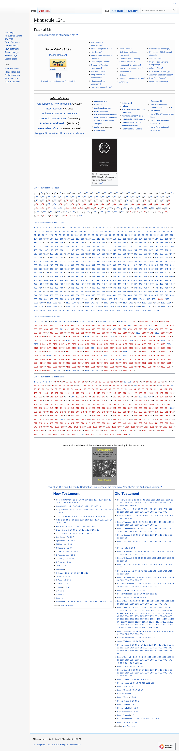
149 (129, 242)
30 (61, 196)
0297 (106, 367)
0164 (106, 344)
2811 (150, 306)
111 (145, 208)
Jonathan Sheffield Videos (160, 75)
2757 (61, 306)
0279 (131, 363)
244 (61, 258)
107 (117, 208)
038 (82, 325)
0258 (137, 359)
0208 (106, 352)
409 (77, 280)
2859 (106, 310)
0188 (118, 348)
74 (49, 204)
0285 (169, 363)
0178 (55, 348)
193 (77, 250)
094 (93, 333)
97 (49, 208)
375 (40, 276)
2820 (68, 310)
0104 (150, 333)
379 (61, 276)
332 (98, 269)
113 (159, 208)
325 (61, 269)
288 (151, 261)
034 (61, 325)
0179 (61, 348)
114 (166, 208)
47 (163, 196)
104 (95, 208)
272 (67, 261)
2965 (156, 310)
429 (40, 284)
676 (124, 295)
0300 (125, 367)
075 (135, 329)
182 (161, 246)
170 (98, 246)
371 (161, 273)
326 (67, 269)
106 (110, 208)
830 (40, 299)
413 (98, 280)
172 (109, 246)
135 (44, 215)
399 (166, 276)
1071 (78, 299)
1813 (148, 299)
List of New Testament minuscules (49, 222)
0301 (131, 367)
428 (35, 284)
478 (156, 288)
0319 (106, 370)
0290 (61, 367)
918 (72, 299)
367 (140, 273)
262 (156, 258)
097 (109, 333)
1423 (110, 299)
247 (77, 258)
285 (135, 261)
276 (88, 261)
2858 (99, 310)
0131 (42, 340)
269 (51, 261)
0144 (118, 340)
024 (146, 321)
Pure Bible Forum (156, 78)
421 (140, 280)
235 (156, 254)
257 (129, 258)
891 (56, 299)
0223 (61, 355)
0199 (49, 352)
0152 (169, 340)
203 (129, 250)
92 (157, 204)
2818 (55, 310)
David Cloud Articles (157, 82)
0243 (42, 359)
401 (35, 280)
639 (67, 295)
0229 (99, 355)
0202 (68, 352)
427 (171, 280)
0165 (112, 344)
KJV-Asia (123, 55)
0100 (125, 333)
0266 (49, 363)
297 (56, 265)
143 (98, 242)
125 (108, 211)
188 (51, 250)
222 (88, 254)
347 (35, 273)
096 (103, 333)
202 (124, 250)
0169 (137, 344)
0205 (87, 352)
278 (98, 261)
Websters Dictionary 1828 (130, 68)
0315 (80, 370)
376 (46, 276)
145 (109, 242)
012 (83, 321)
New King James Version (132, 116)
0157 (61, 344)
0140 (93, 340)
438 (88, 284)
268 (46, 261)
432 (56, 284)
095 (98, 333)
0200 (55, 352)
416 (114, 280)
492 (88, 291)
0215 (150, 352)
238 (171, 254)
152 (145, 242)
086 (51, 333)
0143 (112, 340)
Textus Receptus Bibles (100, 49)
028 (167, 321)
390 (119, 276)
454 (171, 284)
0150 (156, 340)
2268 (68, 303)
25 (171, 193)
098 (114, 333)
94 (169, 204)
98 (55, 208)
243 (56, 258)
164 (67, 246)
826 (161, 295)
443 (114, 284)
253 (109, 258)
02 (39, 321)
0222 (55, 355)
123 (94, 211)
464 (82, 288)
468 (103, 288)
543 (171, 291)
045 (119, 325)
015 (99, 321)
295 (46, 265)
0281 (144, 363)
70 (163, 200)
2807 (125, 306)
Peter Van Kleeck (98, 87)
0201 (61, 352)
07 (60, 321)
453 (166, 284)
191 (67, 250)
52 (55, 200)
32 (73, 196)
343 (156, 269)
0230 (106, 355)
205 (140, 250)
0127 (156, 336)
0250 (87, 359)
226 (109, 254)
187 (46, 250)
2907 (150, 310)
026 (156, 321)
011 (78, 321)
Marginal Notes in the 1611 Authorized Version (59, 133)
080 (161, 329)
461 (67, 288)
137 (58, 215)
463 (77, 288)
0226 (80, 355)
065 (82, 329)
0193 (150, 348)
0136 (68, 340)
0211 (125, 352)
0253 (106, 359)
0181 (74, 348)
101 (74, 208)
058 (46, 329)
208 (156, 250)
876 (51, 299)
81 (91, 204)
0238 (150, 355)
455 (35, 288)
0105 (157, 333)
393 (135, 276)
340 (140, 269)
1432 (122, 299)
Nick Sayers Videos (128, 52)
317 (161, 265)
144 (103, 242)
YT (109, 87)
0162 (93, 344)
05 (52, 321)
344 (161, 269)
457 (46, 288)
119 (65, 211)
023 (141, 321)
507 (166, 291)
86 (121, 204)
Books (96, 127)
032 (51, 325)
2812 (156, 306)
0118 (99, 336)
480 (166, 288)
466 (93, 288)
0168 (131, 344)
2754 (42, 306)
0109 (42, 336)
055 (171, 325)
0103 (144, 333)
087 (56, 333)
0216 (156, 352)
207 (151, 250)
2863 (131, 310)
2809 (137, 306)
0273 (93, 363)
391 (124, 276)
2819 (61, 310)
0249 (80, 359)
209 (161, 250)
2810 (144, 306)
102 (81, 208)
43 (139, 196)
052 (156, 325)
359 (98, 273)
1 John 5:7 (98, 105)
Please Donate (57, 55)
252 (103, 258)
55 (73, 200)
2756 (55, 306)
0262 (163, 359)
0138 (80, 340)
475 (140, 288)
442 (109, 284)
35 (91, 196)
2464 (125, 303)
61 (109, 200)
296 (51, 265)
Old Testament (45, 103)
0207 (99, 352)
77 (67, 204)
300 (72, 265)
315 (151, 265)
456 (40, 288)
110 (138, 208)
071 (114, 329)
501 (135, 291)
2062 (55, 303)
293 (35, 265)
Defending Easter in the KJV (131, 78)
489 (72, 291)
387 (103, 276)
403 (46, 280)
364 (124, 273)
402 (40, 280)
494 (98, 291)
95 (37, 208)
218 (67, 254)
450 (151, 284)
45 (151, 196)
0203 (74, 352)
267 (40, 261)
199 (109, 250)
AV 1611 (123, 82)
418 (124, 280)
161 (51, 246)
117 (51, 211)
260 (145, 258)
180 (151, 246)
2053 (167, 299)
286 (140, 261)
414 (103, 280)
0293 (80, 367)
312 (135, 265)
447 (135, 284)
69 (157, 200)
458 (51, 288)
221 (82, 254)
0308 (36, 370)
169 (93, 246)
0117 (93, 336)
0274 (99, 363)
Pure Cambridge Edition (132, 129)
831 (46, 299)
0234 (125, 355)
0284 (163, 363)
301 (77, 265)
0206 (93, 352)
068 (98, 329)
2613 (150, 303)
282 (119, 261)
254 (114, 258)
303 (88, 265)
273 (72, 261)
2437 (93, 303)
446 (129, 284)
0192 (144, 348)
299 (67, 265)
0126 (150, 336)
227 (114, 254)
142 (93, 242)
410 (82, 280)
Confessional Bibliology (159, 49)
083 (35, 333)
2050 (160, 299)
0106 (163, 333)
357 (88, 273)
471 (119, 288)
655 (82, 295)
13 (99, 193)
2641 (36, 306)
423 (151, 280)
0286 (36, 367)
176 (129, 246)
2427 (87, 303)
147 (119, 242)
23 (159, 193)
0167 (125, 344)
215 (51, 254)
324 (56, 269)
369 (151, 273)
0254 (112, 359)
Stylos (122, 75)
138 (65, 215)
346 (171, 269)
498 (119, 291)
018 (114, 321)
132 (158, 211)
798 (140, 295)
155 (161, 242)
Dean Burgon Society (100, 62)
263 (161, 258)
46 (157, 196)
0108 (36, 336)
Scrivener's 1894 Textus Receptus (59, 113)
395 (145, 276)
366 (135, 273)
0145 (125, 340)
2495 (137, 303)
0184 (93, 348)
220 (77, 254)
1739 (135, 299)
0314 (74, 370)
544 (35, 295)
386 (98, 276)
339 (135, 269)
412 (93, 280)
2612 (144, 303)
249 (88, 258)
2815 (36, 310)
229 (124, 254)
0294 (87, 367)
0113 (68, 336)
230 (129, 254)
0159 (74, 344)
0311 (55, 370)
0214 (144, 352)
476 (145, 288)
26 (37, 196)
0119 (106, 336)
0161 (87, 344)
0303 (144, 367)
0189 (125, 348)
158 (35, 246)
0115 (80, 336)
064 (77, 329)
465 (88, 288)
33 (79, 196)
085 (46, 333)
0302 (137, 367)
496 (109, 291)
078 (151, 329)
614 (61, 295)
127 (122, 211)
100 (67, 208)
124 (101, 211)
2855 (80, 310)
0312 (61, 370)
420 (135, 280)
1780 (141, 299)
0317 (93, 370)
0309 (42, 370)
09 (68, 321)
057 (40, 329)
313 (140, 265)
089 (67, 333)
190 (61, 250)
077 (145, 329)
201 (119, 250)
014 (93, 321)
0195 (163, 348)
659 (103, 295)
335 (114, 269)
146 (114, 242)
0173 (163, 344)
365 (129, 273)
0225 (74, 355)
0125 (144, 336)
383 (82, 276)
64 (127, 200)
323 (51, 269)
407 (67, 280)
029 (35, 325)
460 (61, 288)
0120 (112, 336)
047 (129, 325)
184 (171, 246)
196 (93, 250)
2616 (169, 303)
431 (51, 284)
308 (114, 265)
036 (72, 325)
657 (93, 295)
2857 (93, 310)
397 (156, 276)
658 (98, 295)
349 (46, 273)
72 (37, 204)
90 (145, 204)
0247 (68, 359)
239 (35, 258)
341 (145, 269)
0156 (55, 344)
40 (121, 196)
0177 (49, 348)
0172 (156, 344)
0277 (118, 363)
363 (119, 273)
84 (109, 204)
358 (93, 273)
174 (119, 246)
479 (161, 288)
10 (81, 193)
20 (141, 193)
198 (103, 250)
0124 (137, 336)
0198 (42, 352)
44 (145, 196)
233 (145, 254)
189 (56, 250)
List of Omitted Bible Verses (133, 119)
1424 (116, 299)
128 (129, 211)
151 (140, 242)
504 (151, 291)
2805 (112, 306)
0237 (144, 355)
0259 (144, 359)
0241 (169, 355)
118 (58, 211)
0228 (93, 355)
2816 (42, 310)
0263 (169, 359)
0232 (118, 355)
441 (103, 284)
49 (37, 200)
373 (171, 273)
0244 (49, 359)
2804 (106, 306)
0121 (118, 336)
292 (171, 261)
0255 (118, 359)
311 (129, 265)
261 (151, 258)
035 (67, 325)
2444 (99, 303)
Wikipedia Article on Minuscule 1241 (56, 35)
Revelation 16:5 (100, 101)
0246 (61, 359)
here (99, 183)
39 (115, 196)
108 (124, 208)
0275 (106, 363)
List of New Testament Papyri (46, 188)
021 (130, 321)
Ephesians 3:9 (156, 101)
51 (49, 200)
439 (93, 284)
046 (124, 325)
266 (35, 261)
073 (124, 329)
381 (72, 276)
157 (171, 242)
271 (61, 261)
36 (97, 196)
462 (72, 288)
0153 (36, 344)
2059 (36, 303)
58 (91, 200)
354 (72, 273)
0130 (36, 340)
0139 (87, 340)
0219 (36, 355)
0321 (118, 370)
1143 (84, 299)
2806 (118, 306)
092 (82, 333)
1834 (154, 299)
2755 (49, 306)
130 (143, 211)
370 (156, 273)
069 (103, 329)
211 (171, 250)
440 (98, 284)
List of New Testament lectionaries (49, 377)
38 (109, 196)
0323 (131, 370)
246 (72, 258)
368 (145, 273)
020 (125, 321)
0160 (80, 344)
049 (140, 325)
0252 (99, 359)
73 (43, 204)
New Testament (63, 103)
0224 (68, 355)
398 (161, 276)
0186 (106, 348)
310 (124, 265)
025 (151, 321)
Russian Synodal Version (53, 123)
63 (121, 200)
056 (35, 329)
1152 (90, 299)
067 (93, 329)
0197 (36, 352)
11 (87, 193)
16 (117, 193)
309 (119, 265)
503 (145, 291)
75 (55, 204)
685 (129, 295)
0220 (42, 355)
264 (166, 258)
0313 (68, 370)
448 (140, 284)
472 (124, 288)
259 (140, 258)
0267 (55, 363)
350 (51, 273)
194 (82, 250)
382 (77, 276)
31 (67, 196)
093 (88, 333)
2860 (112, 310)
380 (67, 276)
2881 (137, 310)
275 (82, 261)
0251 (93, 359)
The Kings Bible (97, 71)
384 (88, 276)
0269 (68, 363)
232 (140, 254)
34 (85, 196)
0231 (112, 355)
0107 (169, 333)
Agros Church (99, 130)
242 (51, 258)
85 (115, 204)
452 (161, 284)
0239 (156, 355)
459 (56, 288)
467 (98, 288)
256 (124, 258)
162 (56, 246)
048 (135, 325)
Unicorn (125, 106)
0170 (144, 344)
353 (67, 273)
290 (161, 261)
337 (124, 269)
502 (140, 291)
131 (151, 211)
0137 (74, 340)
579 (51, 295)
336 (119, 269)
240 (40, 258)
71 (169, 200)
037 (77, 325)
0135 (61, 340)
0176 (42, 348)
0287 (42, 367)
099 (119, 333)
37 (103, 196)
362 (114, 273)
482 (35, 291)
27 (43, 196)
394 (140, 276)
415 (109, 280)
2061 (49, 303)
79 (79, 204)
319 (171, 265)
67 (145, 200)
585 (56, 295)
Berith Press (125, 49)
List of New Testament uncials (47, 316)
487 (61, 291)
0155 (49, 344)
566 (46, 295)
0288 (49, 367)
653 (72, 295)
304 (93, 265)
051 (151, 325)
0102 (138, 333)
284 (129, 261)
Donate (53, 69)
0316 (87, 370)
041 (98, 325)
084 (40, 333)
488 (67, 291)
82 (97, 204)
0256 (125, 359)
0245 (55, 359)
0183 (87, 348)
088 (61, 333)
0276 (112, 363)
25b (129, 382)
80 (85, 204)
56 (79, 200)
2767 (74, 306)
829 (35, 299)
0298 (112, 367)
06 (56, 321)
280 (109, 261)
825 (156, 295)
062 (67, 329)
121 (80, 211)
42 (133, 196)
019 (120, 321)
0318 (99, 370)
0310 (49, 370)
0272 (87, 363)
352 (61, 273)
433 (61, 284)
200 (114, 250)
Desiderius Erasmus (102, 108)
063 (72, 329)
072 (119, 329)
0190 (131, 348)
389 (114, 276)
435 (72, 284)
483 (40, 291)
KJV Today (95, 52)
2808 (131, 306)
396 (151, 276)
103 (88, 208)
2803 (99, 306)
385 (93, 276)
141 (88, 242)
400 (171, 276)
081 (166, 329)
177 (135, 246)
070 (109, 329)
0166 (118, 344)
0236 (137, 355)
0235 (131, 355)
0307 (169, 367)
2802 (93, 306)
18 (129, 193)
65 (133, 200)
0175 (36, 348)
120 (72, 211)
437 (82, 284)
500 (129, 291)
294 (40, 265)
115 (37, 211)
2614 (156, 303)
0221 (49, 355)
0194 (156, 348)
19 (135, 193)
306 (103, 265)
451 (156, 284)
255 (119, 258)
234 (151, 254)
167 (82, 246)
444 (119, 284)
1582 (129, 299)
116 (44, 211)
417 (119, 280)
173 (114, 246)
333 (103, 269)
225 (103, 254)
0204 (80, 352)
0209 (112, 352)
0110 (49, 336)
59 (97, 200)
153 (151, 242)
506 (161, 291)
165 (72, 246)
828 (171, 295)
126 (115, 211)
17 (123, 193)
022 (135, 321)
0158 (68, 344)
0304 (150, 367)
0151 (163, 340)
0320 (112, 370)
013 (88, 321)
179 (145, 246)
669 (119, 295)
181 (156, 246)
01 (35, 321)
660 (109, 295)
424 (156, 280)
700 (135, 295)
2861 (118, 310)
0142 (106, 340)
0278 (125, 363)
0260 (150, 359)
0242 (36, 359)
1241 (97, 299)
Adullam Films (155, 68)
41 (127, 196)
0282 (150, 363)
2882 (144, 310)
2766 (68, 306)
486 (56, 291)
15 (111, 193)
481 (171, 288)
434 (67, 284)
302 (82, 265)
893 (67, 299)
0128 (163, 336)
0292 (74, 367)
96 (43, 208)
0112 (61, 336)
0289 (55, 367)
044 (114, 325)
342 (151, 269)
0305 (156, 367)
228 (119, 254)
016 (104, 321)
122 (87, 211)
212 (35, 254)
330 (88, 269)
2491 (131, 303)
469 (109, 288)
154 (156, 242)
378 (56, 276)
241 (46, 258)
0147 (137, 340)
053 (161, 325)
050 (145, 325)
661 (114, 295)
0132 (49, 340)
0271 (80, 363)
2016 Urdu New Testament (53, 118)
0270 (74, 363)
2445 (106, 303)
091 (77, 333)
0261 (156, 359)
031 (46, 325)
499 (124, 291)
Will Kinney (155, 111)
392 (129, 276)
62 (115, 200)
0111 (55, 336)
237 (166, 254)
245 (67, 258)
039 (88, 325)
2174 (61, 303)
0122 (125, 336)
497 (114, 291)
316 (156, 265)
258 (135, 258)
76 (61, 204)
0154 (42, 344)
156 (166, 242)
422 (145, 280)
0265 (42, 363)
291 (166, 261)
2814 (169, 306)
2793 (87, 306)
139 (72, 215)
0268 (61, 363)
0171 (150, 344)
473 (129, 288)
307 (109, 265)
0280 (137, 363)
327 (72, 269)
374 (35, 276)
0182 (80, 348)
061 (61, 329)
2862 (125, 310)
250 (93, 258)
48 (169, 196)
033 (56, 325)
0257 (131, 359)
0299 (118, 367)
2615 (163, 303)
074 (129, 329)
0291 (68, 367)
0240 (163, 355)
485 (51, 291)
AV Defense (124, 72)
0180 (68, 348)
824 (151, 295)
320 (35, 269)
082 (171, 329)
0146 (131, 340)
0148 (144, 340)
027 (162, 321)
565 (40, 295)
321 (40, 269)
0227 (87, 355)
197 (98, 250)
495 (103, 291)
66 (139, 200)
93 (163, 204)
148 (124, 242)
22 (153, 193)
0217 (163, 352)
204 (135, 250)
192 (72, 250)
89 (139, 204)
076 (140, 329)
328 (77, 269)
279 (103, 261)
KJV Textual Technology (159, 71)
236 (161, 254)
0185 (99, 348)
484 (46, 291)
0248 (74, 359)
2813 (163, 306)
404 (51, 280)
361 (109, 273)
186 (40, 250)
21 (147, 193)
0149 (150, 340)
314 (145, 265)
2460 (118, 303)
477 (151, 288)
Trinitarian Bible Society (129, 65)
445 (124, 284)
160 (46, 246)
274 (77, 261)
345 (166, 269)
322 (46, 269)
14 (105, 193)
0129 (169, 336)
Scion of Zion (154, 58)
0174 (169, 344)
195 (88, 250)
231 (135, 254)
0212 (131, 352)
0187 (112, 348)
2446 (112, 303)
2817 (49, 310)
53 (61, 200)
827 (166, 295)
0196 (169, 348)
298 (61, 265)
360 (103, 273)
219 (72, 254)
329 (82, 269)
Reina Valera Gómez (48, 128)
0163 (99, 344)
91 (151, 204)
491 (82, 291)
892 (61, 299)
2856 (87, 310)
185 (35, 250)
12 (93, 193)
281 (114, 261)
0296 (99, 367)
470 (114, 288)
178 (140, 246)
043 (109, 325)
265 (171, 258)
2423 (80, 303)
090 (72, 333)
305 (98, 265)
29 (55, 196)
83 (103, 204)
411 (88, 280)
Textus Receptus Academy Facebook (57, 81)
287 (145, 261)
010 (72, 321)
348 (40, 273)
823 (145, 295)
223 (93, 254)
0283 (156, 363)
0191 (137, 348)
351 (56, 273)
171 (103, 246)
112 (152, 208)
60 (103, 200)
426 (166, 280)
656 (88, 295)
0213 (137, 352)
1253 (103, 299)
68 (151, 200)
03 (43, 321)
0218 (169, 352)
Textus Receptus (101, 111)
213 (40, 254)
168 (88, 246)
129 (136, 211)
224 (98, 254)
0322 (125, 370)
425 (161, 280)
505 (156, 291)
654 (77, 295)
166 (77, 246)
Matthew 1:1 (127, 103)
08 (64, 321)
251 (98, 258)
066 (88, 329)
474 (135, 288)
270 (56, 261)
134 (37, 215)
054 (166, 325)
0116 (87, 336)
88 (133, 204)
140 (80, 215)
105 (103, 208)
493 (93, 291)
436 (77, 284)
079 (156, 329)
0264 (36, 363)
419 (129, 280)
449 (145, 284)
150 (135, 242)
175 (124, 246)
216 (56, 254)
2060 (42, 303)
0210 (118, 352)
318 (166, 265)
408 (72, 280)
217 (61, 254)
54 (67, 200)
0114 (74, 336)
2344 (74, 303)
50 (43, 200)
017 (109, 321)
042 (103, 325)
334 (109, 269)
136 (51, 215)
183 (166, 246)
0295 (93, 367)
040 (93, 325)
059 (51, 329)
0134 (55, 340)
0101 (131, 333)
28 (49, 196)
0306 (163, 367)
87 (127, 204)
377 (51, 276)
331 (93, 269)
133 (165, 211)
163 (61, 246)
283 (124, 261)
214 (46, 254)
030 (40, 325)
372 (166, 273)
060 (56, 329)
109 (131, 208)
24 (165, 193)
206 (145, 250)
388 (109, 276)
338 (129, 269)
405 (56, 280)
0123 (131, 336)
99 (61, 208)
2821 (74, 310)
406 (61, 280)
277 (93, 261)
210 (166, 250)
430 (46, 284)
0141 (99, 340)
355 (77, 273)
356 (82, 273)
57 (85, 200)
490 (77, 291)
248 (82, 258)
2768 (80, 306)
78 (73, 204)
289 (156, 261)
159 (40, 246)
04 (47, 321)
